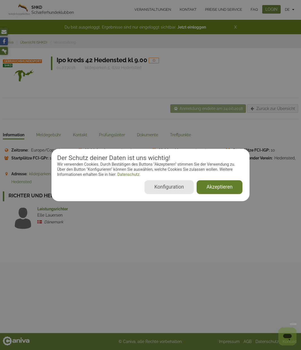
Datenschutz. (128, 174)
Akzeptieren (220, 187)
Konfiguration (169, 187)
